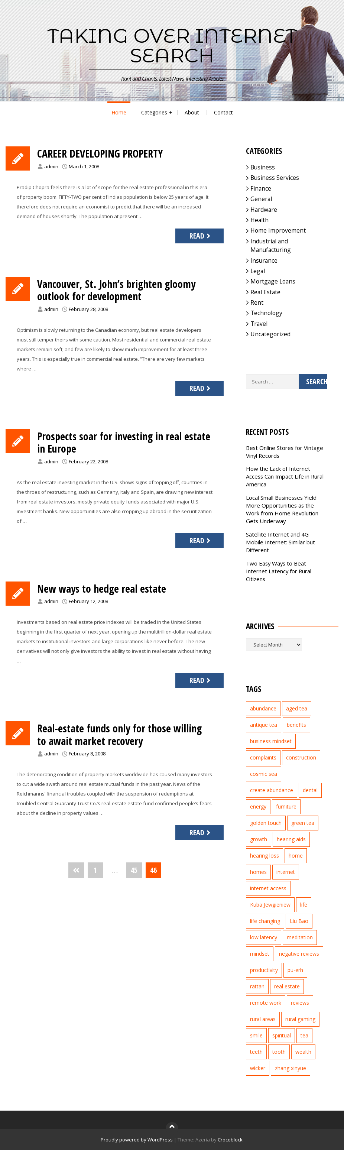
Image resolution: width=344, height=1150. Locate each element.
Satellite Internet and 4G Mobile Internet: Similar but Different (280, 542)
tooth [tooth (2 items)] (279, 1051)
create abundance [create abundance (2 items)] (271, 790)
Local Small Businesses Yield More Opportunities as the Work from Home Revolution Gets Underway (282, 509)
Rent (256, 302)
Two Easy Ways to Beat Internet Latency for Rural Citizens (278, 571)
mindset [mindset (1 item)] (259, 953)
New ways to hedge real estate (101, 589)
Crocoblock (230, 1139)
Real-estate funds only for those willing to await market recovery (119, 734)
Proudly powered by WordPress (137, 1139)
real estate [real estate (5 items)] (287, 986)
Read (200, 236)
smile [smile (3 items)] (256, 1035)
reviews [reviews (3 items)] (300, 1002)
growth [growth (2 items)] (258, 839)
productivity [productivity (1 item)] (264, 970)
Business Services (274, 178)
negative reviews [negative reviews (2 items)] (299, 953)
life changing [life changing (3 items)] (265, 920)
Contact (223, 112)
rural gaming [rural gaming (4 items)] (300, 1019)
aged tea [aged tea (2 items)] (296, 708)
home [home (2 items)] (296, 855)
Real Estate (265, 292)
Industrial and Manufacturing (270, 245)
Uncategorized (270, 334)
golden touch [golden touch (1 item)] (266, 822)
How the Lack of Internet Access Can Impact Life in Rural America (285, 476)
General (261, 199)
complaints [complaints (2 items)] (263, 757)
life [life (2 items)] (303, 904)
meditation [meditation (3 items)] (300, 937)
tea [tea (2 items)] (304, 1035)
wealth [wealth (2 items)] (303, 1051)
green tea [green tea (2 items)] (302, 822)
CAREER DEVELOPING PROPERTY (100, 153)
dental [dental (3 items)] (310, 790)
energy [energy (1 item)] (258, 806)
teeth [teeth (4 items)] (256, 1051)
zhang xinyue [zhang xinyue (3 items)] (290, 1068)
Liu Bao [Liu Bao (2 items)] (299, 920)
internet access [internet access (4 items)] (268, 888)
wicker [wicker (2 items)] (257, 1068)
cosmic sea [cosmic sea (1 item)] (263, 773)
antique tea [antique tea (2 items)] (263, 724)
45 (134, 870)
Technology (266, 313)
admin (51, 166)
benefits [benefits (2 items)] (296, 724)
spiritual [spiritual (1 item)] (281, 1035)
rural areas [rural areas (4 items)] (263, 1019)
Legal (257, 271)
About (192, 112)
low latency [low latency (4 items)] (263, 937)
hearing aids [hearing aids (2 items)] (291, 839)
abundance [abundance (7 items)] (263, 708)
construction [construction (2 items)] (301, 757)
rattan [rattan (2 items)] (257, 986)
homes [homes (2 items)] (258, 871)
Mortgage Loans (272, 281)
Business (262, 167)
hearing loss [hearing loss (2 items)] (264, 855)
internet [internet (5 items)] (285, 871)
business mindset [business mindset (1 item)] (271, 741)
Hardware (263, 209)
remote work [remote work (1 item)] (265, 1002)
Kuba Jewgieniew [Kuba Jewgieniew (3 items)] (270, 904)
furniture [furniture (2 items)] (286, 806)
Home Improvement (278, 230)
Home (118, 112)
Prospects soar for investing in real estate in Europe (123, 442)
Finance (260, 188)
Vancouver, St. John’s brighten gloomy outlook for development (116, 290)
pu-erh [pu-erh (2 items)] (295, 970)
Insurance (264, 260)
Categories (154, 112)
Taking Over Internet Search (172, 45)
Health (259, 220)
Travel (258, 324)
